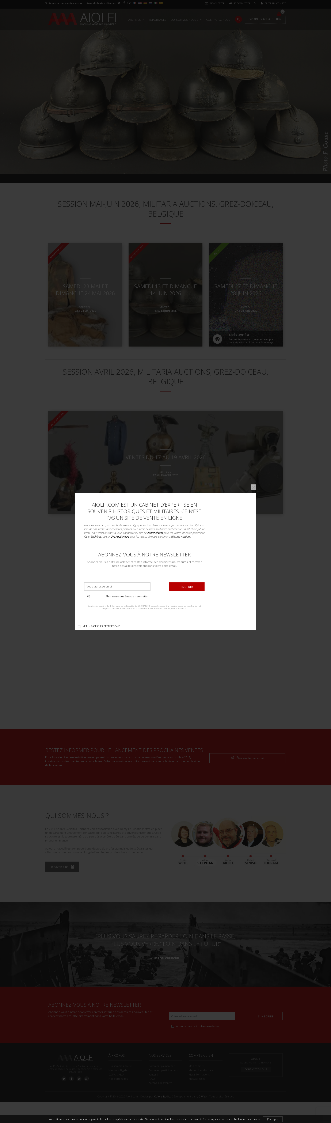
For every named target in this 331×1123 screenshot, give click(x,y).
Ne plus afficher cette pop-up (101, 626)
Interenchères (155, 533)
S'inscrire (187, 587)
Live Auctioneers (120, 536)
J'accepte (272, 1119)
